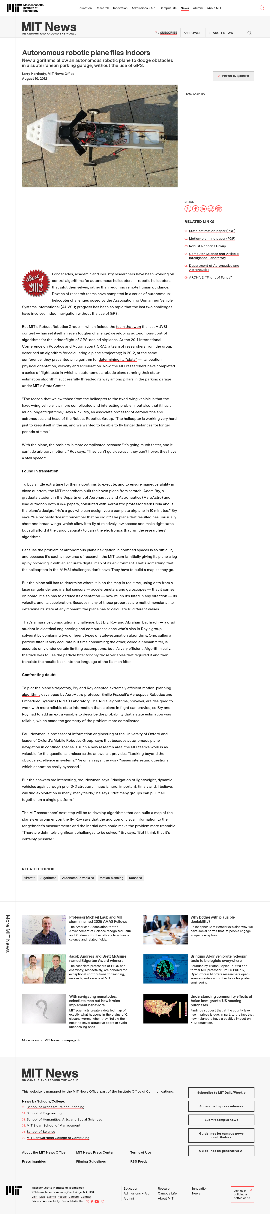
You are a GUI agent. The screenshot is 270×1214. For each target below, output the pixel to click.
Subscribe (168, 33)
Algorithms (48, 878)
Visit (35, 1196)
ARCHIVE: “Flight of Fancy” (210, 277)
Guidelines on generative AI (221, 1151)
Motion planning (111, 878)
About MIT (214, 8)
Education (85, 8)
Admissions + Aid (143, 8)
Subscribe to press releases (221, 1106)
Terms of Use (140, 1152)
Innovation (120, 8)
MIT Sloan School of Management (53, 1125)
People (62, 1196)
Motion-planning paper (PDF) (212, 238)
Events (51, 1196)
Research (102, 8)
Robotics (135, 878)
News (185, 8)
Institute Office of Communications (145, 1091)
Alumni (198, 8)
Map (42, 1196)
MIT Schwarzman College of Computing (58, 1138)
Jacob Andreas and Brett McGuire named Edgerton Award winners (97, 958)
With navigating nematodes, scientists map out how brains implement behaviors (94, 1000)
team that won (128, 326)
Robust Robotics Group (207, 246)
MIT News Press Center (95, 1152)
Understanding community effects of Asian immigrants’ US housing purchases (221, 1000)
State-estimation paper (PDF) (212, 231)
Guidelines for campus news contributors (221, 1135)
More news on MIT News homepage (49, 1040)
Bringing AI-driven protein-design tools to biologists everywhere (218, 958)
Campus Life (168, 8)
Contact (86, 1196)
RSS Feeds (138, 1161)
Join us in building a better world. (243, 1194)
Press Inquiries (34, 1161)
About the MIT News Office (43, 1152)
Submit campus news (221, 1120)
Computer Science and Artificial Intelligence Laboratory (214, 256)
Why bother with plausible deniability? (212, 919)
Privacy (36, 1201)
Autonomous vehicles (78, 878)
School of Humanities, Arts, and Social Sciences (64, 1119)
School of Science (41, 1131)
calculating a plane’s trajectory (94, 353)
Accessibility (51, 1201)
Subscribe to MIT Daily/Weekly (221, 1092)
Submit (249, 32)
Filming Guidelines (91, 1161)
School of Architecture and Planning (55, 1107)
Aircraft (29, 878)
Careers (73, 1196)
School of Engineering (44, 1113)
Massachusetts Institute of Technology (58, 1187)
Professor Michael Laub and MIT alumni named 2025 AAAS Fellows (98, 919)
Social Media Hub (73, 1201)
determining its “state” (118, 359)
